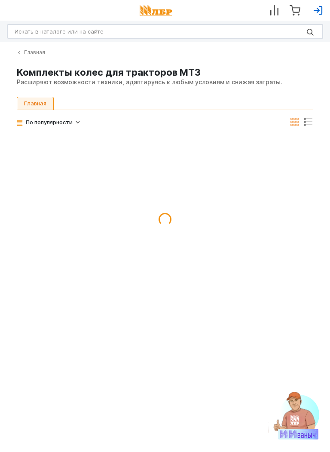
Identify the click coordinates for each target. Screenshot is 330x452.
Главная (32, 52)
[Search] (165, 31)
